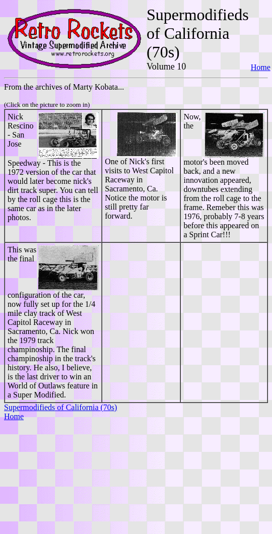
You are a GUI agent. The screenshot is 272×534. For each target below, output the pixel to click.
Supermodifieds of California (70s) (60, 407)
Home (260, 67)
